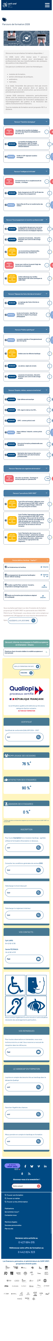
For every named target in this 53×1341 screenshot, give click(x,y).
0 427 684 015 (26, 1242)
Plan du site (9, 1229)
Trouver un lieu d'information (16, 1202)
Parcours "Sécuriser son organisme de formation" (28, 468)
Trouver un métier (12, 1198)
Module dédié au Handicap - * (30, 560)
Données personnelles (13, 1225)
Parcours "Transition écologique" (30, 122)
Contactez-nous (11, 1215)
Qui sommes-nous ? (12, 1212)
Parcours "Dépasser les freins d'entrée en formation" (27, 294)
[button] (38, 1186)
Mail (24, 959)
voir (46, 576)
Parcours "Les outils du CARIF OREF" (30, 493)
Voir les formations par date (26, 666)
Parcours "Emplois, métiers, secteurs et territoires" (27, 390)
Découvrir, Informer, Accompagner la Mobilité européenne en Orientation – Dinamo (26, 643)
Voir (24, 737)
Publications (9, 1208)
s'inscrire (44, 567)
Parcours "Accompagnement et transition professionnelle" (26, 220)
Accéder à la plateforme (22, 621)
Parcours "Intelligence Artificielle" (30, 171)
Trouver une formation (14, 1195)
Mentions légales (11, 1222)
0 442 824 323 (26, 1252)
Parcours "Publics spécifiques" (31, 330)
